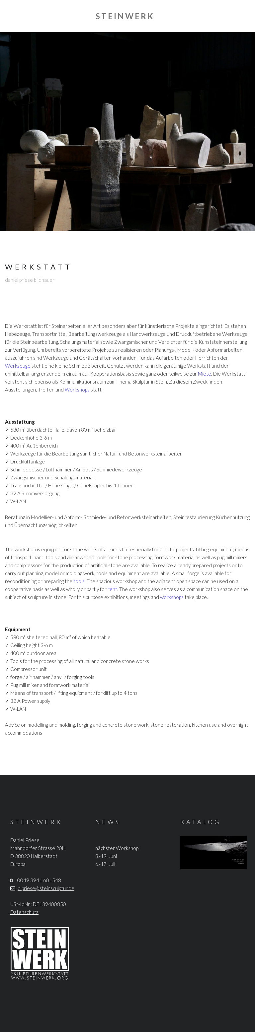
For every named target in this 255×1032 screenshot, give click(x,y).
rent (112, 589)
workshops (172, 597)
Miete (204, 374)
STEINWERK (125, 16)
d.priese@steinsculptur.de (46, 888)
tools (79, 581)
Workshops (77, 390)
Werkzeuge (18, 366)
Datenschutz (24, 912)
